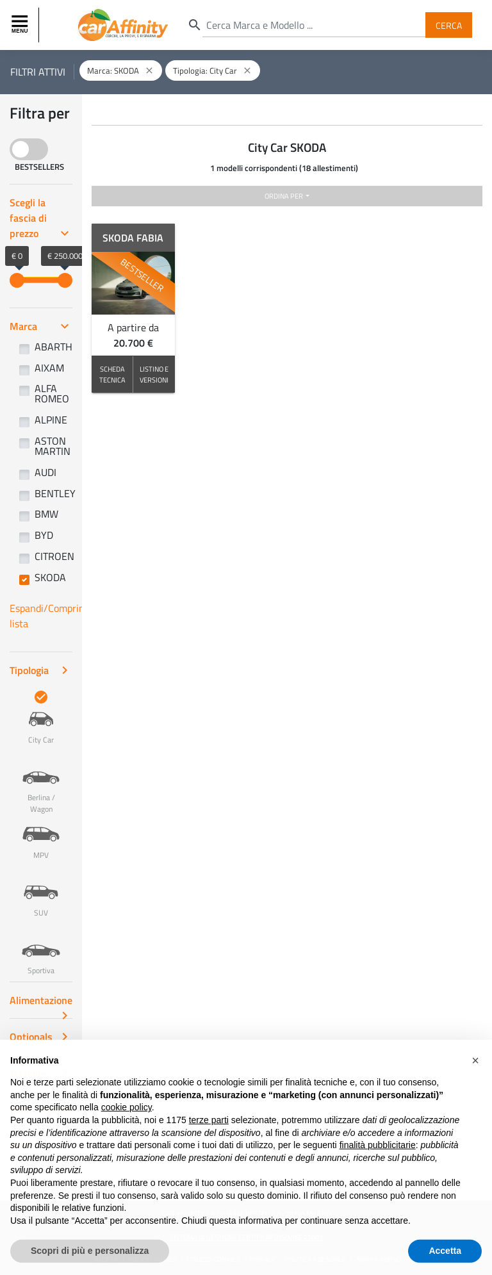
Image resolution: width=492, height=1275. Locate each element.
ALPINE (51, 420)
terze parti (209, 1146)
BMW (46, 514)
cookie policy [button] (126, 1133)
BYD (44, 535)
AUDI (45, 472)
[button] (475, 1086)
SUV (41, 891)
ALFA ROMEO (52, 393)
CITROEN (54, 556)
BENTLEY (55, 493)
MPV (41, 833)
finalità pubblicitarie (378, 1171)
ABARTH (53, 346)
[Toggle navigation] (21, 25)
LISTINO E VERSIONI (154, 374)
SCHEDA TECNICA (112, 374)
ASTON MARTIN (52, 446)
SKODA (50, 577)
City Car (41, 718)
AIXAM (49, 368)
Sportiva (41, 949)
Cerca (449, 25)
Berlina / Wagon (41, 781)
